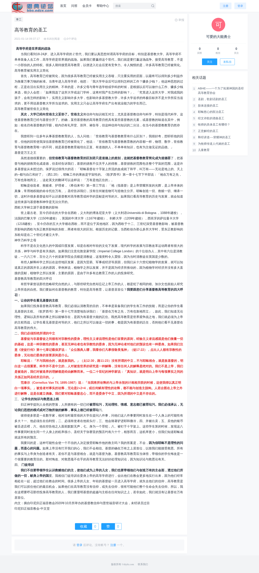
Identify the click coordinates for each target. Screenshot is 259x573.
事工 (18, 19)
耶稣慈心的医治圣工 (211, 111)
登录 (240, 5)
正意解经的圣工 (208, 131)
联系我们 (143, 564)
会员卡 (87, 5)
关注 (209, 61)
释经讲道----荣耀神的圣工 (214, 137)
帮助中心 (103, 5)
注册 (225, 5)
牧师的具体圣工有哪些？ (214, 124)
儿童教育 (204, 150)
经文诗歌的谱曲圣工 (211, 118)
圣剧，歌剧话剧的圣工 (212, 99)
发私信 (227, 61)
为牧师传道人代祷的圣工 (214, 143)
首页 (63, 5)
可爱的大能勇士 (218, 37)
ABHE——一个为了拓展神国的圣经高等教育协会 (221, 90)
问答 (74, 5)
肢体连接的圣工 (208, 105)
